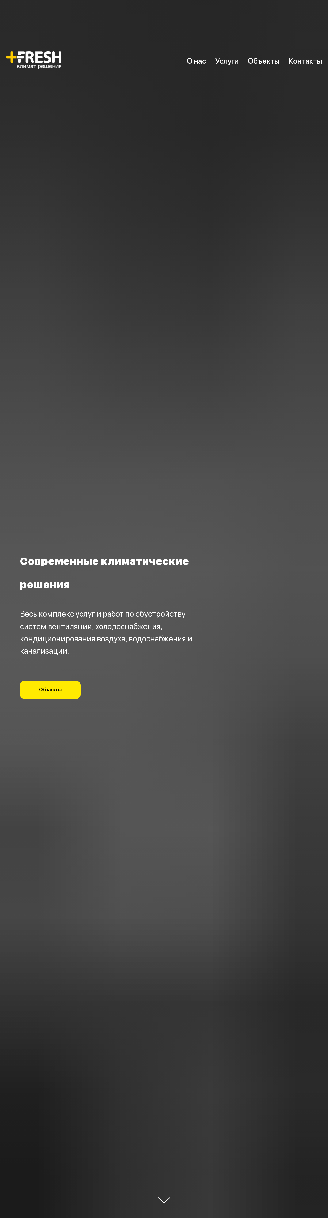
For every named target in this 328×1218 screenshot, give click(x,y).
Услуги (226, 61)
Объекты (263, 61)
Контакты (305, 61)
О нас (196, 61)
